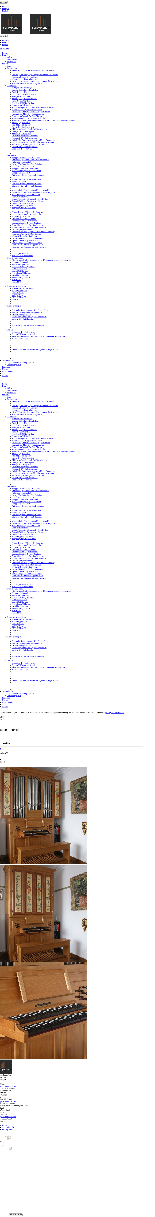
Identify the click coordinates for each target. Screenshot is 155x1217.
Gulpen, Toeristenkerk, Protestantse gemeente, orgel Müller (35, 349)
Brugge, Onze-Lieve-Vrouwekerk (25, 168)
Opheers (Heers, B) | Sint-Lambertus (26, 240)
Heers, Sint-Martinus (20, 197)
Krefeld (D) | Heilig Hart (21, 125)
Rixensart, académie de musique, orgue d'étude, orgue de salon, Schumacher (41, 260)
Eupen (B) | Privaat (19, 291)
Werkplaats (11, 62)
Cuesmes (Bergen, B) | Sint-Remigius (26, 223)
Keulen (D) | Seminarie (21, 123)
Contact (5, 376)
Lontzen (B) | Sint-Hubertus (23, 319)
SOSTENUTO (17, 295)
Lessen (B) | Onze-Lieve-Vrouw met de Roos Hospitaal (33, 192)
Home (4, 53)
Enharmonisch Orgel (20, 339)
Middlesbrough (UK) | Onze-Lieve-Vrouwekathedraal (33, 107)
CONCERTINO (18, 293)
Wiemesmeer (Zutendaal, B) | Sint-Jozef (27, 245)
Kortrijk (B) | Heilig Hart (21, 134)
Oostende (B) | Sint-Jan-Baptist (24, 219)
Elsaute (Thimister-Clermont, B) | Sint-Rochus (30, 199)
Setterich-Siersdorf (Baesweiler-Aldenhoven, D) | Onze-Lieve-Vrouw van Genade (43, 120)
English (5, 11)
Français (5, 9)
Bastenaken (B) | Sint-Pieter (23, 105)
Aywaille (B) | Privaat (20, 264)
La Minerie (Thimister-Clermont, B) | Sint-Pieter (31, 112)
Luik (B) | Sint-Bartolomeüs (23, 166)
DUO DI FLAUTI (19, 297)
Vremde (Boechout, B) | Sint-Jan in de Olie (28, 118)
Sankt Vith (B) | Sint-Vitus (22, 149)
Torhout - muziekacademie (22, 256)
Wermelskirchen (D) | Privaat (23, 267)
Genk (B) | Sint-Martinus (21, 92)
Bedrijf (5, 55)
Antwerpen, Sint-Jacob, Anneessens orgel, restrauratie (33, 70)
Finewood (6, 367)
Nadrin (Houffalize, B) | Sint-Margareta (27, 238)
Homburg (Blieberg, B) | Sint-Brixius (26, 234)
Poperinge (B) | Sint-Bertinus (23, 103)
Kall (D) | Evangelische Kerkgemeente (27, 312)
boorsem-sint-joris (19, 182)
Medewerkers (12, 59)
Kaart (9, 66)
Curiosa (10, 330)
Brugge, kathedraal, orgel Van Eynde (26, 158)
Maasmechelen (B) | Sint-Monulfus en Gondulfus (31, 190)
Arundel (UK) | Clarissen (21, 315)
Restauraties (11, 155)
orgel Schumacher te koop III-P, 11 (20, 362)
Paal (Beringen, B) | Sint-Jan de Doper (27, 243)
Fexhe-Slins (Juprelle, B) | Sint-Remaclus (28, 225)
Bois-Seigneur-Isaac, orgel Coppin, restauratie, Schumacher (35, 75)
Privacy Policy (8, 1129)
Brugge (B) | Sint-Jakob (21, 173)
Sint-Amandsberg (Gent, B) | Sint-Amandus (29, 227)
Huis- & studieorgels (15, 258)
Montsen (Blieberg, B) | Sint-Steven (26, 195)
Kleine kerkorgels (14, 306)
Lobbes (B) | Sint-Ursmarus (22, 253)
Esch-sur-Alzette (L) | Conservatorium (27, 110)
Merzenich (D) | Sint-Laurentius (24, 138)
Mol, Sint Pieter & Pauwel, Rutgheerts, (27, 83)
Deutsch (5, 6)
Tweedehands (7, 360)
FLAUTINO (17, 282)
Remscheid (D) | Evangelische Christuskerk (29, 144)
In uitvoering (12, 68)
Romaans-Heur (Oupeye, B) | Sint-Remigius (29, 247)
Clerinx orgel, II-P (14, 365)
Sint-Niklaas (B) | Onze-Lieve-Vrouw (26, 179)
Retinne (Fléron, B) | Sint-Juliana (25, 221)
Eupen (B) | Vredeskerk (21, 216)
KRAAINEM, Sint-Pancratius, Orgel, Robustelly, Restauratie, (36, 81)
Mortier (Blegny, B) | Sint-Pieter (24, 236)
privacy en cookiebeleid (114, 713)
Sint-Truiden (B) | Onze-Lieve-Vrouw (26, 171)
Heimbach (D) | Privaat (21, 277)
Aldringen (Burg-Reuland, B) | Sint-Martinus (29, 129)
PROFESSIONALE (19, 269)
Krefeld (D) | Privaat (20, 275)
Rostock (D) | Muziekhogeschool (25, 147)
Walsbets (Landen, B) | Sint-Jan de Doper (28, 325)
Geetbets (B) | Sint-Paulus (22, 229)
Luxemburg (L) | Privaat (21, 273)
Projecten (5, 64)
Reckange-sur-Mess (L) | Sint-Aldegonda (28, 114)
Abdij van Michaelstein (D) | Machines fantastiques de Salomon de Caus (40, 336)
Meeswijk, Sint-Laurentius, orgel (24, 79)
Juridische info (8, 1127)
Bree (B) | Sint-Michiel (21, 96)
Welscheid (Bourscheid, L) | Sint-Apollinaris (29, 317)
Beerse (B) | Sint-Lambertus (23, 127)
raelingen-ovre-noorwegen (22, 88)
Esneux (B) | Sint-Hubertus (22, 203)
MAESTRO (16, 280)
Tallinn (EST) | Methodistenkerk (24, 99)
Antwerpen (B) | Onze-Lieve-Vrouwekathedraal (30, 160)
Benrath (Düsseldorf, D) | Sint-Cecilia (26, 214)
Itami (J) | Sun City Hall (21, 101)
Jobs (4, 373)
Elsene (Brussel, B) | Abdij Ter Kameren (27, 212)
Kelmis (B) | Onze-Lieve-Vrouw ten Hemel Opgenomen (33, 140)
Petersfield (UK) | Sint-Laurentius (25, 136)
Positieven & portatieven (16, 286)
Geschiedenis (7, 371)
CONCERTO (17, 299)
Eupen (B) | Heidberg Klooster (24, 205)
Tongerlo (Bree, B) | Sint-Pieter (24, 208)
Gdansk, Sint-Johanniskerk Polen (25, 90)
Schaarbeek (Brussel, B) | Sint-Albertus (27, 116)
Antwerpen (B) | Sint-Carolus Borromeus (28, 175)
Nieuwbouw (11, 86)
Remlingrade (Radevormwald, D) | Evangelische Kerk (33, 142)
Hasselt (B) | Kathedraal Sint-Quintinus (27, 164)
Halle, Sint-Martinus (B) (21, 162)
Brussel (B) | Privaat (20, 271)
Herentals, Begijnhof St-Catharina (25, 77)
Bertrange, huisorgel (20, 262)
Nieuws (5, 369)
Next (20, 1215)
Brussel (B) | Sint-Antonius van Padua (27, 184)
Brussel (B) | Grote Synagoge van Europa (28, 201)
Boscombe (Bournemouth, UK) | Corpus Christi (30, 310)
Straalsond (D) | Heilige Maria (23, 332)
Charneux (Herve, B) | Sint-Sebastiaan (27, 186)
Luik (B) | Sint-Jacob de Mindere (25, 94)
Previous (13, 1215)
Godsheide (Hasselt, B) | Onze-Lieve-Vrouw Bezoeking (33, 232)
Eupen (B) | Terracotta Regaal (23, 334)
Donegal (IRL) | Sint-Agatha (23, 131)
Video (9, 57)
